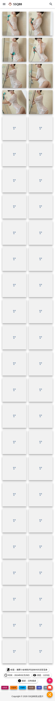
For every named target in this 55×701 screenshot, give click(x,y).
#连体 (13, 688)
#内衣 (4, 688)
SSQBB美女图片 (35, 696)
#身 (39, 688)
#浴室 (31, 688)
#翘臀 (22, 688)
